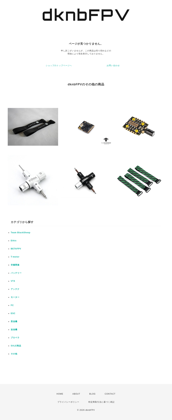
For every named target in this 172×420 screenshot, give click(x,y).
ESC (13, 313)
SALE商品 (16, 346)
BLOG (92, 394)
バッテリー (16, 273)
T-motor (15, 257)
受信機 (14, 321)
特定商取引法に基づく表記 (101, 402)
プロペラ (15, 337)
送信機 (14, 329)
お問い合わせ (113, 65)
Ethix (13, 240)
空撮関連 (15, 265)
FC (12, 305)
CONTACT (110, 394)
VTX (13, 281)
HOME (60, 394)
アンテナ (15, 289)
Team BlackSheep (20, 232)
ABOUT (76, 394)
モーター (15, 297)
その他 (14, 354)
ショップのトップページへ (59, 65)
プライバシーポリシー (68, 402)
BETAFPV (16, 249)
